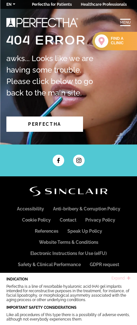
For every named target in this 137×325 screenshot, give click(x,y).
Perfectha (44, 124)
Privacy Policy (100, 220)
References (46, 231)
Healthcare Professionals (104, 4)
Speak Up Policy (84, 231)
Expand (121, 278)
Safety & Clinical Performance (49, 264)
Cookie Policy (36, 220)
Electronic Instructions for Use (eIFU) (68, 253)
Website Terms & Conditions (68, 242)
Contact (68, 220)
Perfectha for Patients (52, 4)
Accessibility (30, 208)
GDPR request (104, 264)
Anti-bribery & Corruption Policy (86, 208)
